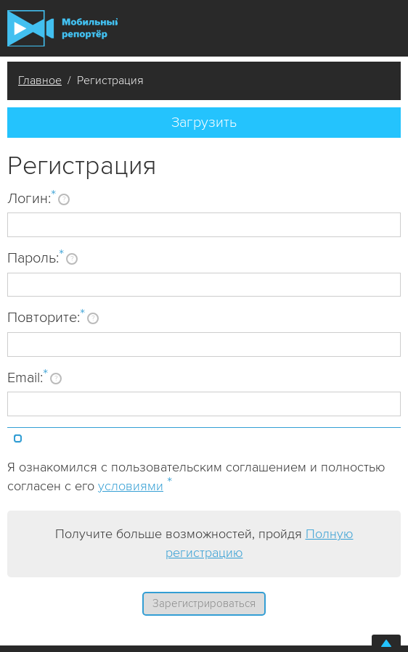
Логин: (31, 198)
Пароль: (35, 257)
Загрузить (204, 122)
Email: (27, 377)
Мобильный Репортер (62, 28)
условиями (130, 486)
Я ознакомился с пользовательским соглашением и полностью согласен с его (196, 476)
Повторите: (46, 317)
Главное (40, 80)
